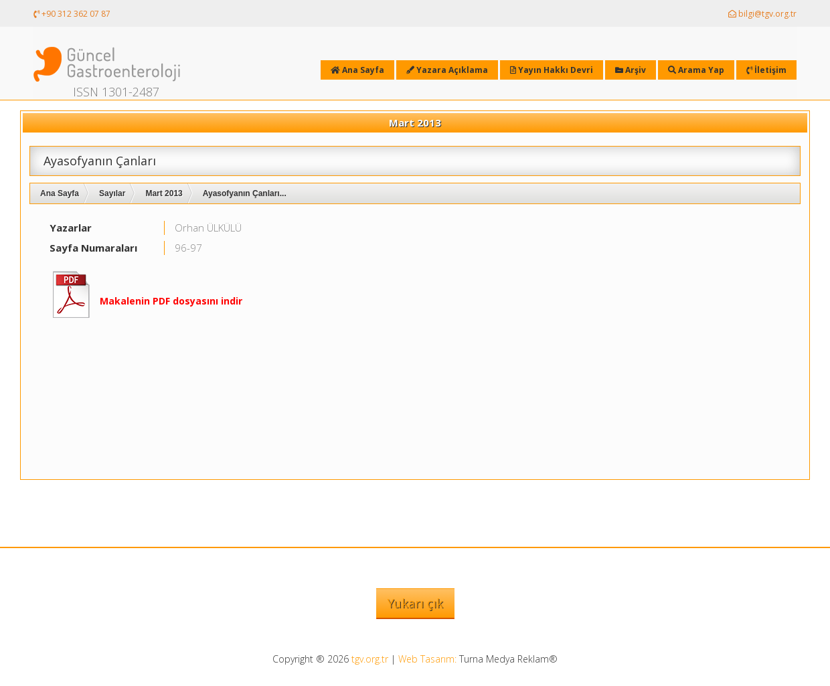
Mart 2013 (163, 193)
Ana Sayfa (59, 193)
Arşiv (630, 70)
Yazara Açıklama (447, 70)
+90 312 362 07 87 (71, 13)
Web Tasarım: (427, 659)
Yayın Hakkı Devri (551, 70)
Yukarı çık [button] (415, 603)
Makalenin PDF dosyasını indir (171, 300)
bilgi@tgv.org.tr (762, 13)
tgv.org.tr (369, 659)
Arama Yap (696, 70)
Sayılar (112, 193)
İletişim (766, 70)
